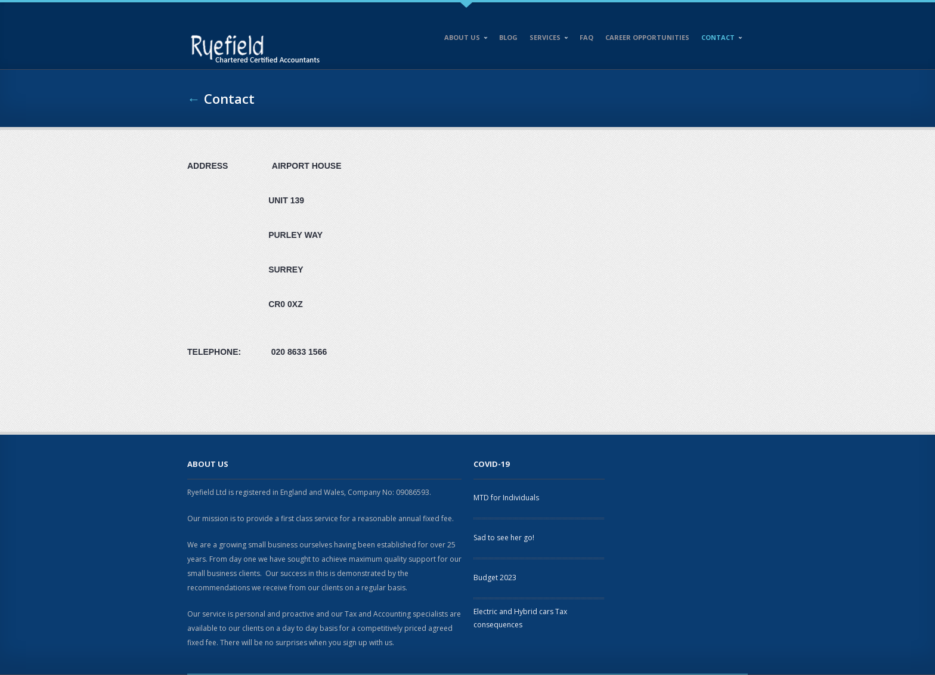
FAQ (586, 37)
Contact (719, 39)
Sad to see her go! (503, 537)
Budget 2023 (494, 577)
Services (546, 39)
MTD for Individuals (506, 498)
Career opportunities (647, 37)
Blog (508, 37)
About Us (463, 39)
